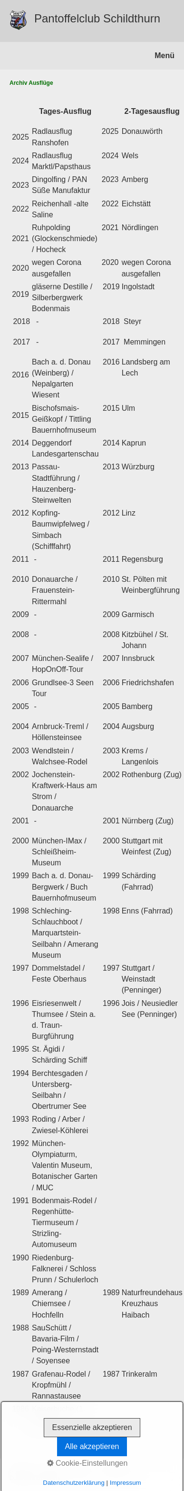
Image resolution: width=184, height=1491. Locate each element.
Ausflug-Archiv (118, 1471)
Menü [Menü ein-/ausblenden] (164, 55)
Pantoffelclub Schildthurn (97, 18)
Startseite (22, 1471)
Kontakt (49, 1471)
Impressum (80, 1471)
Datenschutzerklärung (37, 1478)
